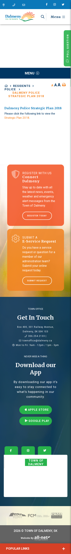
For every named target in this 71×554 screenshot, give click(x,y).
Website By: (27, 538)
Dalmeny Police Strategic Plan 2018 (26, 94)
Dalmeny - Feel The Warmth (20, 16)
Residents (21, 86)
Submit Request (37, 280)
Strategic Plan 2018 (16, 117)
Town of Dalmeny (36, 462)
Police (11, 89)
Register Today (37, 216)
